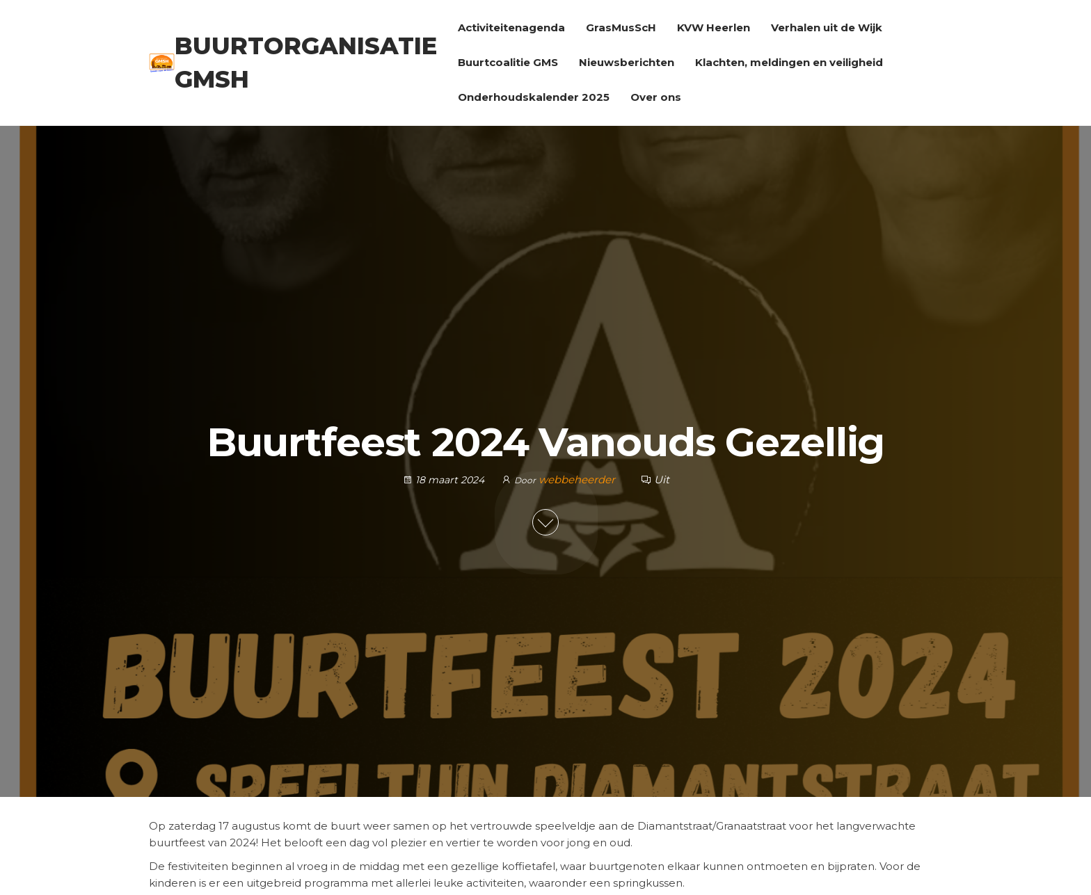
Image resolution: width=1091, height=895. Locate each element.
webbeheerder (578, 479)
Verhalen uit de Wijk (826, 27)
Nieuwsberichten (626, 62)
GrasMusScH (621, 27)
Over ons (655, 97)
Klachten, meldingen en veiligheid (789, 62)
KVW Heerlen (713, 27)
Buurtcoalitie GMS (508, 62)
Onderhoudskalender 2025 (534, 97)
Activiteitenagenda (511, 27)
